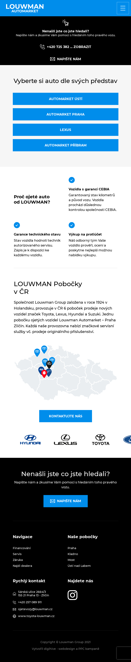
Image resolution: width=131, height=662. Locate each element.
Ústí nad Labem (79, 566)
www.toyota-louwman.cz (36, 616)
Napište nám (65, 59)
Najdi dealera (22, 566)
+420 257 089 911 (30, 602)
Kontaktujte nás (65, 416)
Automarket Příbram (66, 145)
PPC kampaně (88, 649)
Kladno (73, 554)
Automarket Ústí (65, 99)
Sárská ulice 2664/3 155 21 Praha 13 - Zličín (33, 593)
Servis (17, 554)
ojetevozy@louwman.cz (35, 609)
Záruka (18, 560)
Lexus (65, 130)
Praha (72, 548)
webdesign (66, 649)
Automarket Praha (65, 114)
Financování (22, 548)
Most (71, 560)
